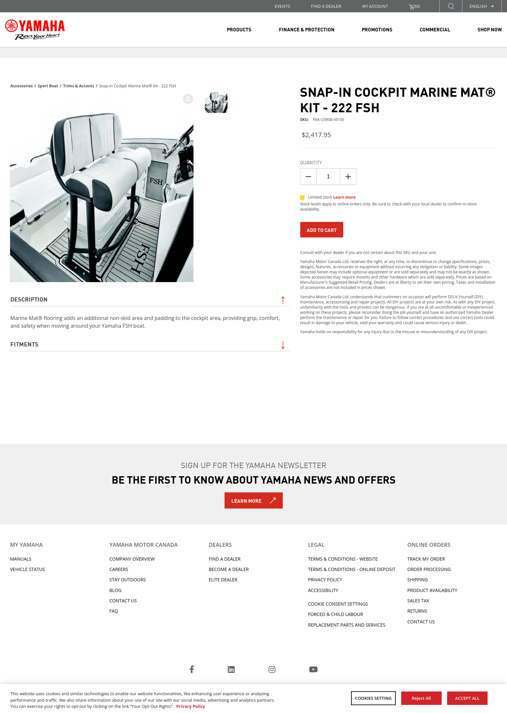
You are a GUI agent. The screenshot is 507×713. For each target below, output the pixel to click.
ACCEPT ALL (467, 698)
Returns (417, 611)
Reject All (421, 698)
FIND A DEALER (326, 6)
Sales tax (418, 601)
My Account (375, 6)
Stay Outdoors (127, 579)
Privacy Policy (325, 579)
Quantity (311, 162)
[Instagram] (271, 670)
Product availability (432, 590)
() (414, 6)
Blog (115, 590)
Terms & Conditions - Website (343, 559)
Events (282, 6)
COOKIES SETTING (373, 698)
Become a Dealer (229, 569)
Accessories (21, 86)
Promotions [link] (377, 29)
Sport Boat (48, 86)
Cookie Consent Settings (338, 604)
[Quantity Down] (308, 176)
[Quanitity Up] (348, 176)
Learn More (246, 500)
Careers (118, 569)
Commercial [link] (435, 29)
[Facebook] (191, 670)
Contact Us (123, 601)
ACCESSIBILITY (323, 590)
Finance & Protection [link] (307, 29)
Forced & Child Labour (335, 614)
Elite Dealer (223, 579)
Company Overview (132, 559)
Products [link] (239, 29)
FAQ (113, 611)
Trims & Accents (78, 86)
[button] (450, 6)
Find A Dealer (224, 559)
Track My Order (426, 559)
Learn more (344, 197)
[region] (253, 698)
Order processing (429, 569)
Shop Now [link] (490, 29)
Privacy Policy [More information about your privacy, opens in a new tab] (190, 706)
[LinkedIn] (231, 670)
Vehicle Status (27, 569)
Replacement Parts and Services (346, 625)
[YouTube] (313, 670)
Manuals (20, 559)
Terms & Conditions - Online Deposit (351, 569)
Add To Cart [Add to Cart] (322, 229)
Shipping (417, 579)
